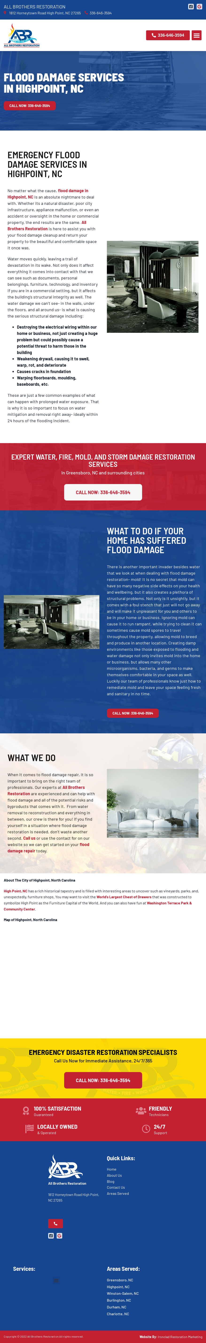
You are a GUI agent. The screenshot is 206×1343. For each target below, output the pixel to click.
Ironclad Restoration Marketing (180, 1337)
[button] (197, 35)
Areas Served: (123, 1268)
